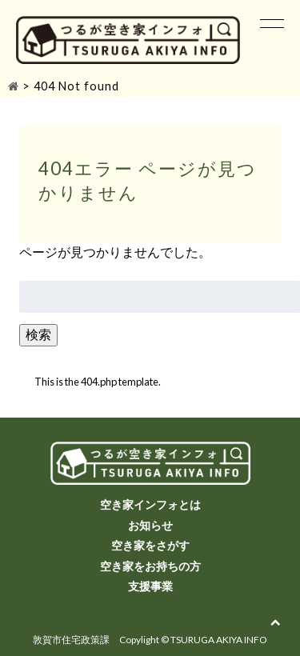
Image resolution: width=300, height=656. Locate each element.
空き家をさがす (150, 545)
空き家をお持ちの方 (150, 566)
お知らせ (150, 525)
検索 (38, 334)
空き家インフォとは (150, 504)
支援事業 (150, 586)
